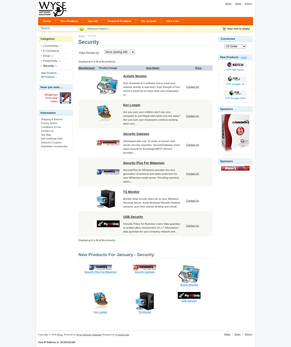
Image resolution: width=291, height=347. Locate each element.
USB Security (133, 217)
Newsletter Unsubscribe (54, 146)
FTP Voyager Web (235, 98)
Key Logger (131, 105)
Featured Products (119, 21)
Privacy (249, 3)
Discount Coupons (51, 142)
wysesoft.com (122, 334)
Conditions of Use (51, 127)
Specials (93, 21)
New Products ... (50, 73)
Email (46, 55)
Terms (238, 3)
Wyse (60, 334)
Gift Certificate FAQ (52, 138)
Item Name (152, 68)
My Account (148, 21)
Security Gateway (136, 134)
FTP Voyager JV (235, 84)
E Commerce (51, 50)
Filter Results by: (89, 53)
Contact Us (47, 131)
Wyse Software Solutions (88, 334)
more (244, 57)
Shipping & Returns (52, 119)
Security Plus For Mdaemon (144, 163)
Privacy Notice (49, 123)
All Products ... (49, 76)
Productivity (50, 60)
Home (228, 3)
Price (198, 68)
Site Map (46, 134)
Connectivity (50, 45)
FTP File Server (235, 69)
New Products (69, 21)
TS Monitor (131, 192)
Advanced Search (97, 28)
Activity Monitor (135, 76)
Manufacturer (86, 68)
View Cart (172, 21)
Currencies (228, 38)
